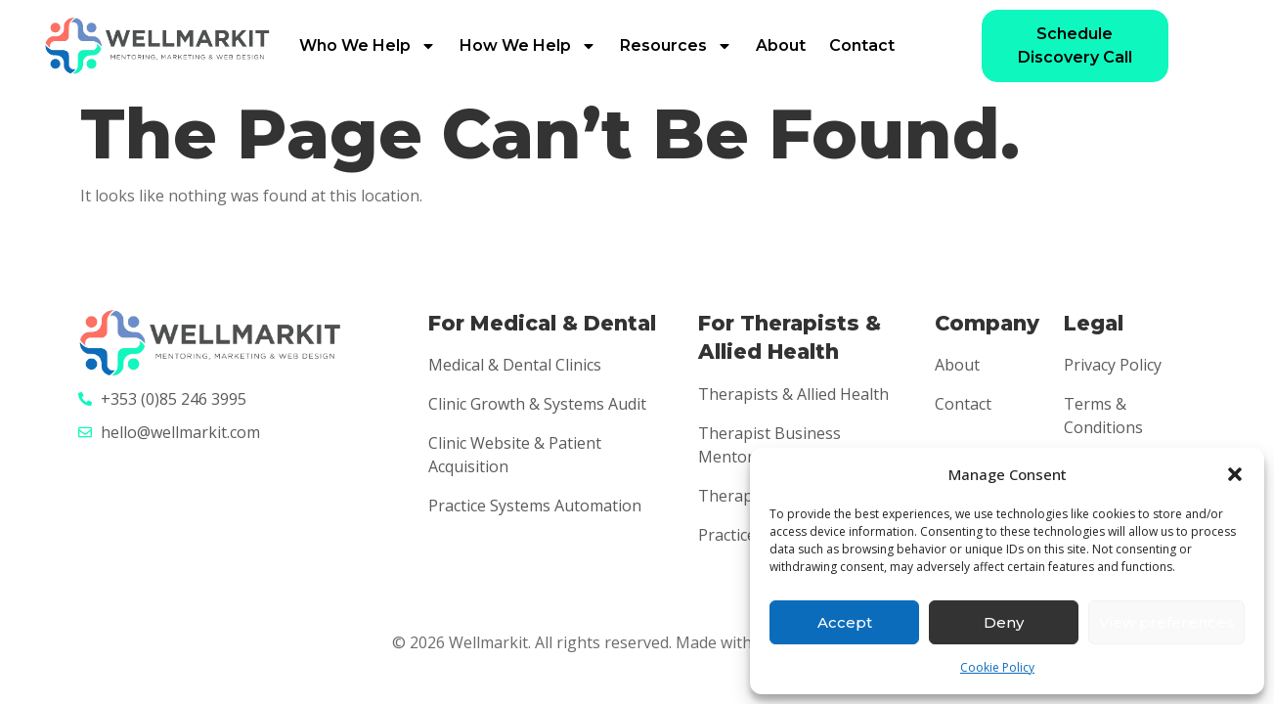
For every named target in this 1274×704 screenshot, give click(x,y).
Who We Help (367, 46)
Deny (1004, 622)
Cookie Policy (997, 667)
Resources (676, 46)
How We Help (528, 46)
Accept (844, 622)
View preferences (1166, 622)
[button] (1235, 474)
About (781, 45)
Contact (862, 45)
